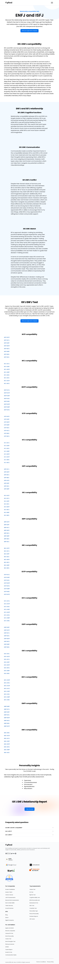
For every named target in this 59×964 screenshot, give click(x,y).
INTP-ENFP (6, 351)
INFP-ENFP (6, 536)
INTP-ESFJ (6, 357)
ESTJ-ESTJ (7, 601)
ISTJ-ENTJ (7, 462)
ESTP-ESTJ (7, 574)
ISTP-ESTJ (6, 430)
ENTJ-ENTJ (7, 683)
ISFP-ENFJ (6, 477)
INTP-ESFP (6, 343)
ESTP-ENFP (7, 588)
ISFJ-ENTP (6, 507)
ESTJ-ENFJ (7, 621)
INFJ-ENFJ (6, 568)
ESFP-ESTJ (7, 633)
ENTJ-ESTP (7, 685)
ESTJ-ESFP (7, 609)
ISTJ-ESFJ (6, 448)
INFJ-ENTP (6, 559)
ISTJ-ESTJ (7, 443)
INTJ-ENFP (6, 372)
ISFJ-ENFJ (6, 515)
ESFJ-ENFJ (7, 673)
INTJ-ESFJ (6, 378)
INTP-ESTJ (7, 340)
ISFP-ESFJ (6, 486)
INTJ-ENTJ (7, 383)
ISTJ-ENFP (6, 451)
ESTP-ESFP (7, 577)
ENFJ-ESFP (7, 741)
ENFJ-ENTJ (7, 747)
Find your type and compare (29, 30)
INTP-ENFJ (6, 354)
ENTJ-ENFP (7, 697)
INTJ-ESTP (7, 380)
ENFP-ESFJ (7, 715)
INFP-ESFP (6, 524)
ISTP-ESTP (6, 416)
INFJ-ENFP (6, 565)
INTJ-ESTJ (7, 363)
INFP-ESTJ (6, 527)
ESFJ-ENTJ (7, 668)
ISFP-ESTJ (6, 469)
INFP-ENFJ (6, 539)
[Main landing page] (9, 3)
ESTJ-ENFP (7, 618)
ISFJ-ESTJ (6, 498)
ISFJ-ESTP (6, 495)
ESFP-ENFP (6, 644)
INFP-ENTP (6, 530)
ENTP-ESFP (7, 395)
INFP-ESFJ (6, 541)
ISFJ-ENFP (6, 512)
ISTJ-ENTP (7, 454)
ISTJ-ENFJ (6, 460)
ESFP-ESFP (6, 627)
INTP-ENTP (7, 346)
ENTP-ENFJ (7, 401)
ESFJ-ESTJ (7, 659)
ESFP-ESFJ (6, 636)
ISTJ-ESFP (6, 445)
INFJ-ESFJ (6, 556)
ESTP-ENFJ (7, 591)
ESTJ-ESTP (7, 604)
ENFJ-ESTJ (7, 738)
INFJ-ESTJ (6, 551)
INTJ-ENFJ (7, 375)
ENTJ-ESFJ (7, 694)
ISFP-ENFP (6, 489)
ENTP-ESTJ (7, 390)
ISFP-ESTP (6, 480)
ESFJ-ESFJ (7, 653)
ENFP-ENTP (7, 717)
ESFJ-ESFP (6, 662)
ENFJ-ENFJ (7, 733)
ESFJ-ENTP (7, 665)
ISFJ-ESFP (6, 501)
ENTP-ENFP (7, 407)
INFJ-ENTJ (7, 562)
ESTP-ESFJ (7, 580)
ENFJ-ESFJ (7, 752)
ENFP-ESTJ (7, 709)
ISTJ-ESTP (6, 457)
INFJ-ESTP (6, 548)
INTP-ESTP (6, 337)
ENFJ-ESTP (7, 735)
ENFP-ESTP (7, 726)
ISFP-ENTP (6, 472)
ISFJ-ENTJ (6, 509)
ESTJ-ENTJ (7, 615)
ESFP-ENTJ (7, 641)
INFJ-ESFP (6, 554)
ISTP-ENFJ (6, 433)
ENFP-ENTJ (7, 720)
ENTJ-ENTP (7, 680)
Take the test (29, 809)
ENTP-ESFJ (7, 398)
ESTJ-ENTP (7, 612)
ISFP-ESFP (6, 483)
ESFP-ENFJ (7, 647)
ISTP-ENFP (6, 425)
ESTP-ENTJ (7, 586)
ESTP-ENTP (7, 583)
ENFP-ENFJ (7, 723)
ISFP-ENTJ (6, 475)
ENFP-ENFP (7, 706)
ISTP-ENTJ (7, 436)
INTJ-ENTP (7, 369)
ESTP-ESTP (7, 594)
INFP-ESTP (6, 522)
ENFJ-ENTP (7, 744)
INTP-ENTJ (7, 348)
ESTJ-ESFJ (7, 606)
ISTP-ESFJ (6, 428)
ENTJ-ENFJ (7, 700)
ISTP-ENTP (6, 422)
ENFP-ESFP (6, 712)
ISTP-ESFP (6, 419)
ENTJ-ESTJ (7, 688)
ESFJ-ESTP (7, 656)
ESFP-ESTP (7, 630)
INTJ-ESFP (6, 366)
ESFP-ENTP (7, 638)
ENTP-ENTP (7, 404)
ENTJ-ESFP (7, 691)
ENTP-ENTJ (7, 410)
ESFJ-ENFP (7, 670)
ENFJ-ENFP (7, 749)
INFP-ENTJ (6, 533)
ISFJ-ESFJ (6, 504)
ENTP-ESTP (7, 393)
